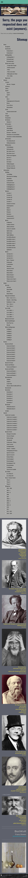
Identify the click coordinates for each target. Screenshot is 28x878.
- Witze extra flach (11, 71)
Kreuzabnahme (10, 465)
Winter (6, 251)
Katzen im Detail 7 (11, 358)
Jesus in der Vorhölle (11, 469)
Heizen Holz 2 (10, 272)
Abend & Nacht (10, 268)
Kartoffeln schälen (11, 245)
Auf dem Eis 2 (10, 256)
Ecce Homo (7, 471)
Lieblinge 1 (9, 329)
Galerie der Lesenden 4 (12, 423)
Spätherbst (9, 249)
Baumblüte (9, 178)
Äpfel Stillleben (10, 235)
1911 (8, 509)
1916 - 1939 (9, 513)
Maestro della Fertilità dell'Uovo (14, 385)
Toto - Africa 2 (10, 306)
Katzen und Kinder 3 (11, 373)
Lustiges (7, 410)
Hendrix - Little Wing (11, 300)
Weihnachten (8, 145)
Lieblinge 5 (9, 337)
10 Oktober (7, 120)
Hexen (8, 103)
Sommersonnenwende (12, 111)
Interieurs (9, 214)
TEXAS (8, 291)
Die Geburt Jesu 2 (11, 153)
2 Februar (7, 86)
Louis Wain (9, 383)
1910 (8, 507)
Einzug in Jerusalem (11, 433)
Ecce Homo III (10, 475)
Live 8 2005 (7, 308)
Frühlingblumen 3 (11, 189)
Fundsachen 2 (10, 50)
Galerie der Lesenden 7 (12, 429)
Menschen (9, 266)
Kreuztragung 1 (10, 459)
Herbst (6, 220)
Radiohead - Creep (11, 302)
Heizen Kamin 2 (10, 276)
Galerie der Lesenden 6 (12, 427)
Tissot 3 (8, 484)
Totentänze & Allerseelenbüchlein (14, 136)
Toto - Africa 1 (10, 304)
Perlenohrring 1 (10, 59)
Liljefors (9, 381)
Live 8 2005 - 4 (10, 314)
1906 (8, 494)
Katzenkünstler (8, 377)
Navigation (7, 46)
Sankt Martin (10, 130)
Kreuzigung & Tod (11, 463)
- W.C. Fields (9, 76)
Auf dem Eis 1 (10, 253)
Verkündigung (10, 147)
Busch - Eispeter (10, 260)
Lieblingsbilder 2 (10, 57)
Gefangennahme (10, 446)
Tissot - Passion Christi (10, 477)
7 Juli (6, 113)
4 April (6, 90)
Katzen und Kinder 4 (11, 375)
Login (26, 875)
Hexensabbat (10, 107)
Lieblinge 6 (9, 339)
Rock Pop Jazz (10, 323)
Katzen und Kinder (9, 369)
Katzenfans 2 (10, 392)
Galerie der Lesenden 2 (12, 419)
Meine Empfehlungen (10, 320)
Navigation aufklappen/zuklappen (14, 2)
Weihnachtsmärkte (11, 143)
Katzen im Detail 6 (11, 356)
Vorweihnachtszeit (11, 140)
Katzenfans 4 (10, 396)
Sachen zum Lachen (9, 63)
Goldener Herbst (10, 224)
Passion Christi (8, 431)
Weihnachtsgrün (10, 163)
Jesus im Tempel (10, 436)
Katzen (5, 341)
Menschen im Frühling (12, 176)
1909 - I (8, 503)
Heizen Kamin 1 (10, 274)
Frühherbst (9, 222)
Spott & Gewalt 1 (10, 452)
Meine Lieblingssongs (10, 327)
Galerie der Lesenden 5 (12, 425)
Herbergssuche (10, 149)
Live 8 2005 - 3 (10, 312)
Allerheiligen (9, 128)
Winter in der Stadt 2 (11, 281)
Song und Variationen (10, 295)
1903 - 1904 (9, 488)
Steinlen (8, 379)
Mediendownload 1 (11, 406)
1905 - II (9, 492)
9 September (8, 117)
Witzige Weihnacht (11, 168)
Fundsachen (8, 48)
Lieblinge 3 (9, 333)
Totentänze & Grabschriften (13, 134)
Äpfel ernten (9, 230)
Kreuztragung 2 (10, 461)
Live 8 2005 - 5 (10, 316)
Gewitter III (9, 197)
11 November (8, 124)
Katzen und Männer (9, 364)
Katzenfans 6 (10, 400)
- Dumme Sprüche (11, 67)
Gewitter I (9, 193)
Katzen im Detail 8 (11, 360)
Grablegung (9, 467)
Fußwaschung (10, 438)
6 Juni (6, 109)
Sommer (7, 191)
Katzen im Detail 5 (11, 354)
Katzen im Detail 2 (11, 348)
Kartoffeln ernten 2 (11, 241)
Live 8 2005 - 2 (10, 310)
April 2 (8, 92)
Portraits (7, 285)
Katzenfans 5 (10, 398)
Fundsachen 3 (10, 53)
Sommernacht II (10, 218)
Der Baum (9, 161)
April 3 (8, 94)
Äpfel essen (9, 233)
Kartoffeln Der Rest (11, 247)
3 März (6, 88)
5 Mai (6, 96)
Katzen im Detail (9, 343)
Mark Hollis (9, 289)
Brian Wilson (10, 293)
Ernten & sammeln (11, 228)
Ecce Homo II (10, 473)
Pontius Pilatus (10, 457)
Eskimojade (9, 262)
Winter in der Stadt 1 (11, 279)
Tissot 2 (8, 482)
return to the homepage (18, 33)
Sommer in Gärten (11, 203)
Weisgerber (7, 486)
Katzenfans (7, 390)
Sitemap (10, 875)
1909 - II (9, 505)
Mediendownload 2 (11, 408)
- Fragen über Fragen (11, 65)
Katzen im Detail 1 (11, 346)
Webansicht (25, 876)
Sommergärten (10, 205)
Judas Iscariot (10, 444)
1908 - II (9, 500)
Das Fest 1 (9, 157)
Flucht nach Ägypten (11, 155)
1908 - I (8, 498)
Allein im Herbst (10, 226)
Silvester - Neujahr (11, 84)
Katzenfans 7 (10, 402)
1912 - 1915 (9, 511)
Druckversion (4, 875)
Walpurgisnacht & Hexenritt (13, 101)
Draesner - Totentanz (11, 132)
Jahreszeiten (6, 170)
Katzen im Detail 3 (11, 350)
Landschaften (10, 180)
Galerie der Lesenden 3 (12, 421)
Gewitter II (9, 195)
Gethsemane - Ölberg (11, 442)
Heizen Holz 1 (10, 270)
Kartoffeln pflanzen (11, 237)
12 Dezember (8, 138)
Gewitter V (9, 201)
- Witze (8, 69)
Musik (5, 283)
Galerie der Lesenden (10, 415)
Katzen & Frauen (9, 362)
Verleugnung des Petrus (12, 450)
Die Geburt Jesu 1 (11, 151)
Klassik (8, 325)
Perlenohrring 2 (10, 61)
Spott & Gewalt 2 (10, 454)
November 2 (9, 126)
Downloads (7, 404)
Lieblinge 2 (9, 331)
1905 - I (8, 490)
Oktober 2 (9, 122)
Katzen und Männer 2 (12, 366)
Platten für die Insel (9, 318)
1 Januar (7, 82)
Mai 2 (8, 99)
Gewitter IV (9, 199)
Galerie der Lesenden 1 (12, 417)
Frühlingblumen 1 (11, 184)
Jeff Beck (9, 287)
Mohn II (8, 210)
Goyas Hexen (10, 105)
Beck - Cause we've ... (11, 297)
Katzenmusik (8, 387)
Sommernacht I (10, 216)
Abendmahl (9, 440)
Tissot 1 (8, 480)
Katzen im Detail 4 (11, 352)
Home (5, 44)
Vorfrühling (9, 174)
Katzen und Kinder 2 (11, 371)
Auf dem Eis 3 (10, 258)
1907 (8, 496)
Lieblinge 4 (9, 335)
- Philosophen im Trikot (12, 73)
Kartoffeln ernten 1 (11, 239)
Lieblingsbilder (8, 55)
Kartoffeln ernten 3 (11, 243)
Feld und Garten (10, 182)
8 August (7, 115)
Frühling (7, 172)
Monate (5, 80)
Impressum (7, 78)
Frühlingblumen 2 (11, 186)
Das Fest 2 (9, 159)
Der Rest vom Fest (11, 166)
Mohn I (8, 207)
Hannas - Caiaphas (11, 448)
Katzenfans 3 (10, 394)
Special (5, 413)
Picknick (9, 212)
